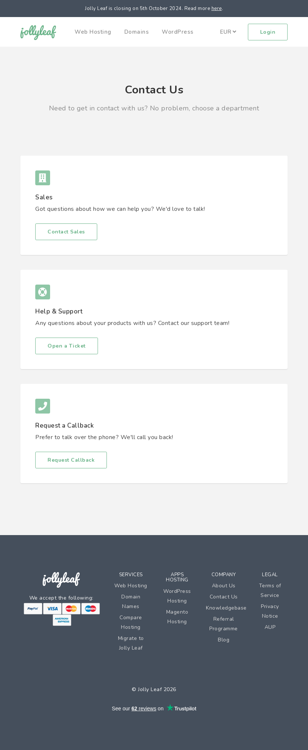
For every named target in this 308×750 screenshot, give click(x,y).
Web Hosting (93, 32)
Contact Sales (66, 231)
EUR (228, 32)
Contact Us (224, 596)
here (217, 8)
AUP (270, 627)
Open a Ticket (66, 345)
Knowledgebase (226, 607)
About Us (224, 585)
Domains (136, 32)
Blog (223, 639)
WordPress (178, 32)
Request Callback (71, 460)
